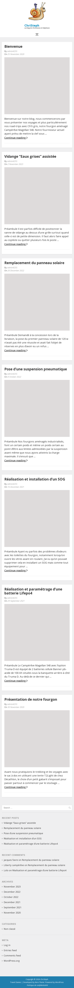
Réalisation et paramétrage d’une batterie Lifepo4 (33, 591)
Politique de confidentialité (37, 985)
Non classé (9, 928)
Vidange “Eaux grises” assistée (30, 156)
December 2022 (12, 891)
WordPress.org (12, 960)
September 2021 (12, 907)
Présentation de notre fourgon (30, 699)
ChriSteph (32, 25)
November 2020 (12, 912)
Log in (7, 945)
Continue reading (15, 137)
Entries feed (10, 950)
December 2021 (12, 902)
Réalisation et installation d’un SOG (34, 479)
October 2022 (11, 896)
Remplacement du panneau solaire (34, 262)
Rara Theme (39, 982)
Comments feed (12, 955)
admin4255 (12, 51)
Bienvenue (13, 46)
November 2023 (12, 886)
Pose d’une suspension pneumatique (35, 369)
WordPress (59, 982)
